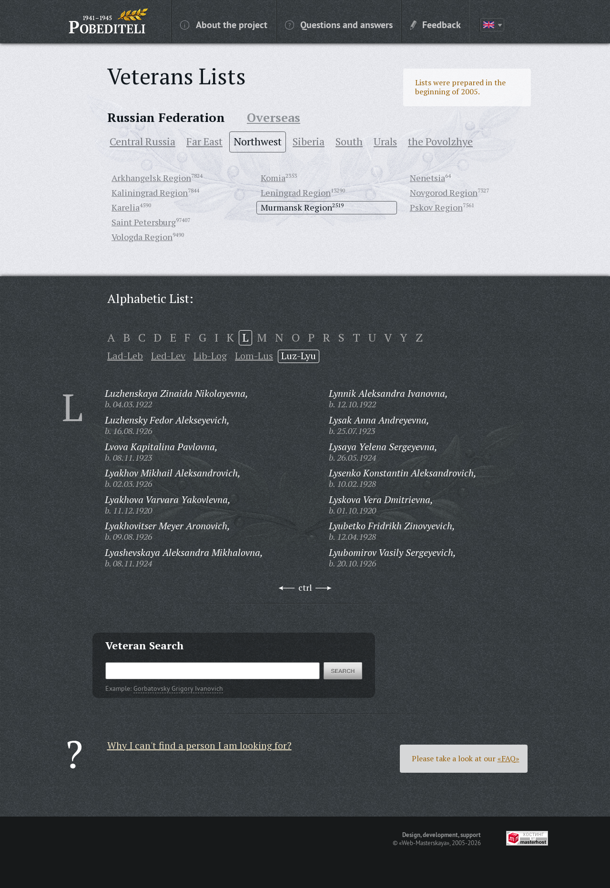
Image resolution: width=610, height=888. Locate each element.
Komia (273, 177)
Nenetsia (427, 177)
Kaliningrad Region (150, 192)
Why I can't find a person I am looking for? (199, 745)
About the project (223, 24)
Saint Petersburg (144, 222)
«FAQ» (508, 758)
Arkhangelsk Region (151, 177)
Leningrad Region (296, 192)
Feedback (435, 24)
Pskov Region (436, 207)
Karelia (126, 207)
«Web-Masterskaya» (424, 843)
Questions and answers (339, 24)
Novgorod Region (444, 192)
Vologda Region (142, 236)
